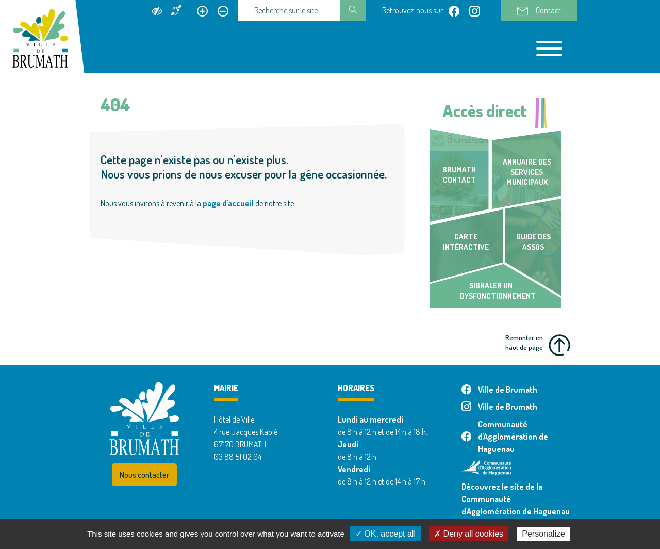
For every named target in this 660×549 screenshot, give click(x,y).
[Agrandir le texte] (202, 10)
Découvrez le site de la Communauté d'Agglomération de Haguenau (515, 498)
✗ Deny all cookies (468, 533)
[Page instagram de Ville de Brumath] (474, 10)
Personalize (543, 533)
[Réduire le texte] (223, 10)
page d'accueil (228, 203)
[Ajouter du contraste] (157, 10)
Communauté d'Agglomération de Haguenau (504, 436)
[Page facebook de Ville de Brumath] (454, 10)
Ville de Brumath (499, 389)
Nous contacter (144, 475)
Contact (539, 11)
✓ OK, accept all (385, 533)
